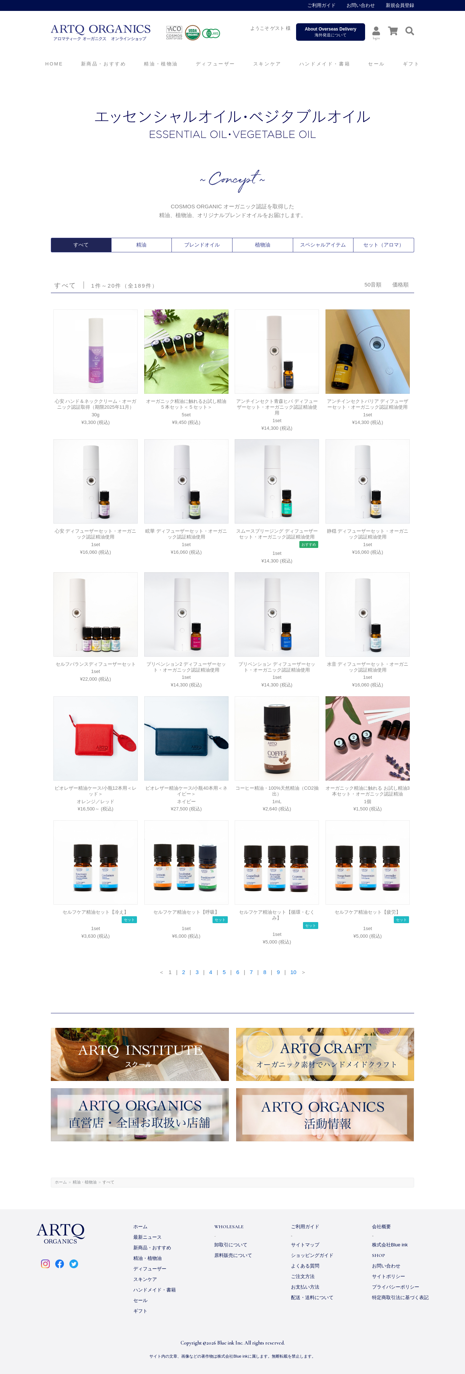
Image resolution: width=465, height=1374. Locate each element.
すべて (81, 245)
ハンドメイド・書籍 (154, 1290)
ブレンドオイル (202, 245)
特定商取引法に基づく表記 (400, 1297)
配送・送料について (312, 1297)
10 (293, 972)
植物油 (262, 245)
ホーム (61, 1182)
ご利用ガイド (321, 5)
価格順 (400, 284)
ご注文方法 (303, 1276)
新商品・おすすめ (152, 1247)
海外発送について (330, 32)
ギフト (140, 1311)
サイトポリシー (388, 1276)
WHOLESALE (229, 1227)
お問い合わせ (361, 5)
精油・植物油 (85, 1182)
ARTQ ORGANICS (150, 33)
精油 (141, 245)
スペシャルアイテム (323, 245)
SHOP (378, 1255)
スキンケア (145, 1279)
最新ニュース (147, 1237)
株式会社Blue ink (390, 1244)
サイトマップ (305, 1244)
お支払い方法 (305, 1287)
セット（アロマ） (383, 245)
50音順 (372, 284)
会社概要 (381, 1226)
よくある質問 (305, 1266)
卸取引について (230, 1244)
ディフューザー (215, 64)
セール (140, 1300)
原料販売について (233, 1255)
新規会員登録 (400, 5)
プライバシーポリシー (395, 1287)
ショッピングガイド (312, 1255)
